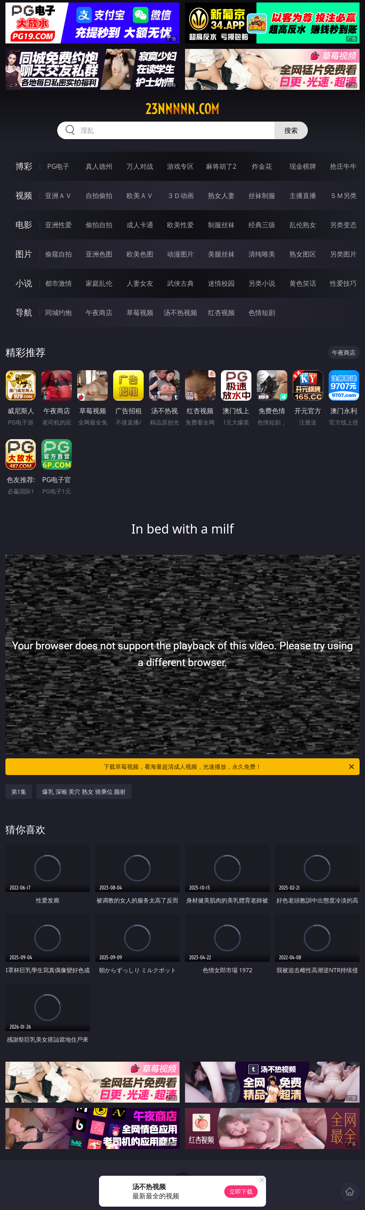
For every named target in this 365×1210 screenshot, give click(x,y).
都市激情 (58, 283)
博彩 (23, 166)
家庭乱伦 (99, 283)
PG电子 (58, 166)
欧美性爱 (180, 224)
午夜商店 (99, 312)
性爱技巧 (343, 283)
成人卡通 (140, 224)
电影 (23, 224)
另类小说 (261, 283)
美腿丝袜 (221, 254)
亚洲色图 (99, 254)
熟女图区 (302, 254)
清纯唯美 (261, 254)
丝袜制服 (261, 195)
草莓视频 (140, 312)
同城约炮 (58, 312)
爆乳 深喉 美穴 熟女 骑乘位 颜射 (84, 792)
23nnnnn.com (182, 109)
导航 (23, 312)
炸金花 (262, 166)
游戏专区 (180, 166)
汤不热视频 (180, 312)
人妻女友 (140, 283)
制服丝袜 (221, 224)
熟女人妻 (221, 195)
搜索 (291, 130)
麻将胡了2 (221, 166)
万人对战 (140, 166)
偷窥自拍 (58, 254)
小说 (23, 283)
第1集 (18, 792)
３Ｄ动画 (180, 195)
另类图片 (343, 254)
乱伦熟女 (302, 224)
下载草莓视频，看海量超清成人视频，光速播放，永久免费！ (229, 767)
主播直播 (302, 195)
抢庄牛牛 (343, 166)
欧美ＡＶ (140, 195)
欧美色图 (140, 254)
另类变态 (343, 224)
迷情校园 (221, 283)
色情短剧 (261, 312)
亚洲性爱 (58, 224)
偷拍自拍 (99, 224)
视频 (23, 195)
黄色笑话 (302, 283)
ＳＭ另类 (343, 195)
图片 (23, 253)
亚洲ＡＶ (58, 195)
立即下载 (241, 1191)
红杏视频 (221, 312)
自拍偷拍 (99, 195)
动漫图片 (180, 254)
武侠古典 (180, 283)
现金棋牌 (302, 166)
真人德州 (99, 166)
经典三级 (261, 224)
